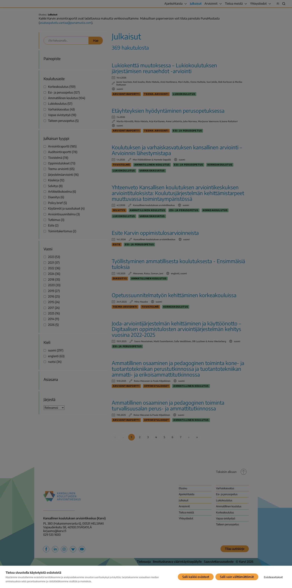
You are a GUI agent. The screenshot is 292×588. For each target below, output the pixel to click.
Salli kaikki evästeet (195, 577)
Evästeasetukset (273, 577)
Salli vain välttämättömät (237, 577)
